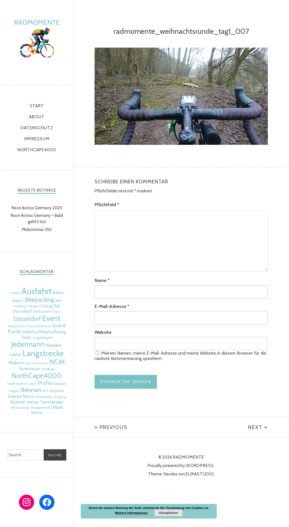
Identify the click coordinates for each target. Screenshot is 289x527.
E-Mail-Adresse (112, 306)
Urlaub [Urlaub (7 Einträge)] (57, 407)
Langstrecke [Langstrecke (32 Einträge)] (43, 353)
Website (103, 332)
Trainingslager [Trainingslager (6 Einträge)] (52, 402)
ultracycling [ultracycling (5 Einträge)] (20, 407)
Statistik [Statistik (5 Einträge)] (33, 402)
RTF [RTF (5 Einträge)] (45, 391)
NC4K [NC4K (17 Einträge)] (57, 362)
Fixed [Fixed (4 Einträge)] (30, 326)
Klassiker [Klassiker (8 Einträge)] (53, 345)
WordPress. (200, 465)
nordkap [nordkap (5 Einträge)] (47, 369)
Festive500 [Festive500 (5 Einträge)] (17, 326)
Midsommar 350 (37, 229)
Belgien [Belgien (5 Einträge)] (17, 300)
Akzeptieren (168, 513)
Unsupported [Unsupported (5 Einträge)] (40, 407)
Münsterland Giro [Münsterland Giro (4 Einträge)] (37, 363)
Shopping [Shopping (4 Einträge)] (59, 397)
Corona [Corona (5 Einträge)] (32, 306)
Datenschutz (37, 127)
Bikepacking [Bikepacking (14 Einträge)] (39, 299)
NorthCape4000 (36, 149)
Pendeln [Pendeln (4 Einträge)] (31, 384)
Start (37, 105)
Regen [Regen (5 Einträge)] (14, 391)
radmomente (36, 41)
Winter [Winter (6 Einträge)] (37, 412)
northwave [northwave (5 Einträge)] (15, 383)
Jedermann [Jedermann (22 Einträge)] (27, 344)
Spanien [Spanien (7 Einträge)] (17, 401)
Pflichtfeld (107, 204)
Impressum (36, 138)
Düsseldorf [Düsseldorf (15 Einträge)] (27, 318)
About (37, 116)
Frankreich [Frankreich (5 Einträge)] (43, 326)
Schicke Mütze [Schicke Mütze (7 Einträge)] (21, 396)
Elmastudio (200, 474)
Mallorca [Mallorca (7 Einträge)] (16, 362)
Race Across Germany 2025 (37, 207)
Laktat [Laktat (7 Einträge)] (15, 354)
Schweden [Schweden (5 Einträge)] (44, 397)
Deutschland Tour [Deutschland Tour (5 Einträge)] (46, 311)
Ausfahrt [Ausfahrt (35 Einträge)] (36, 291)
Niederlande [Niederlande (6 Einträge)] (29, 368)
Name (102, 280)
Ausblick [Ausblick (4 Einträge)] (14, 293)
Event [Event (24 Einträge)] (51, 318)
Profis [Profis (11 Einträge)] (44, 383)
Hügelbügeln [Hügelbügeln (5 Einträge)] (43, 337)
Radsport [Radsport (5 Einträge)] (59, 383)
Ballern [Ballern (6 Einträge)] (58, 292)
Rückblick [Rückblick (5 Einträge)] (57, 391)
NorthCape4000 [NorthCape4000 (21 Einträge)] (37, 375)
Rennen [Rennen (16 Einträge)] (31, 390)
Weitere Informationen (131, 513)
